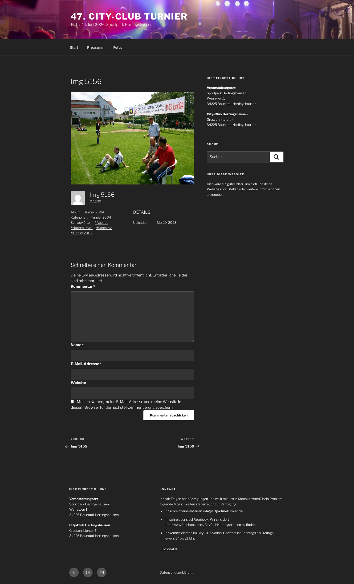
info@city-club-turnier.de (223, 511)
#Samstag (104, 228)
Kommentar (83, 286)
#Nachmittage (82, 228)
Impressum (168, 548)
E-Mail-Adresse (86, 364)
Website (78, 382)
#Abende (101, 222)
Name (77, 345)
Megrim (95, 201)
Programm (95, 47)
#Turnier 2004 (82, 233)
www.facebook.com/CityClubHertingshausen (207, 525)
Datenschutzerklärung (176, 572)
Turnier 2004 (94, 212)
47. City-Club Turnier (129, 16)
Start (74, 47)
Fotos (117, 47)
